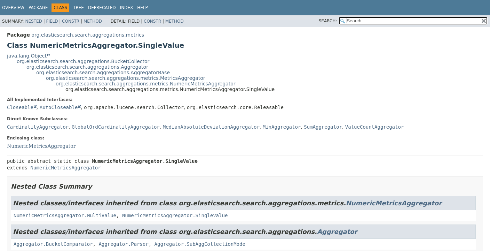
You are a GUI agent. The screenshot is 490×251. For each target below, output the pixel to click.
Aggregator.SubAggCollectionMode (200, 244)
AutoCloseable (59, 107)
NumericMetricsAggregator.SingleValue (175, 215)
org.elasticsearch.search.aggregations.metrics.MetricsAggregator (125, 78)
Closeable (20, 107)
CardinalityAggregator (38, 127)
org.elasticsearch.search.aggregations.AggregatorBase (103, 72)
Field (52, 21)
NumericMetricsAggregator (41, 146)
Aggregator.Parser (123, 244)
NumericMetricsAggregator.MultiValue (65, 215)
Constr (70, 21)
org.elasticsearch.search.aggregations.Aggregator (87, 67)
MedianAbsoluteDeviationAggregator (211, 127)
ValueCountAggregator (374, 127)
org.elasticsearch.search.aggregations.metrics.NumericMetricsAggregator (146, 83)
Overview (13, 7)
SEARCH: (328, 20)
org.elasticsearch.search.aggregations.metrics (87, 35)
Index (126, 7)
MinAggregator (282, 127)
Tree (78, 7)
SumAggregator (323, 127)
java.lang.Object (27, 56)
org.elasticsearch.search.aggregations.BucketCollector (83, 61)
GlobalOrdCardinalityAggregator (116, 127)
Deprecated (102, 7)
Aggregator (337, 231)
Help (142, 7)
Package (38, 7)
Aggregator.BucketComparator (53, 244)
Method (93, 21)
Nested (33, 21)
